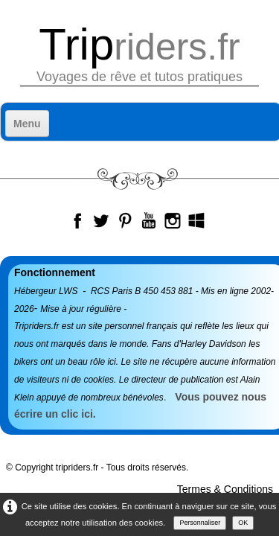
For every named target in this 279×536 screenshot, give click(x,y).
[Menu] (27, 123)
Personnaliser (199, 522)
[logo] (139, 54)
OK (243, 522)
